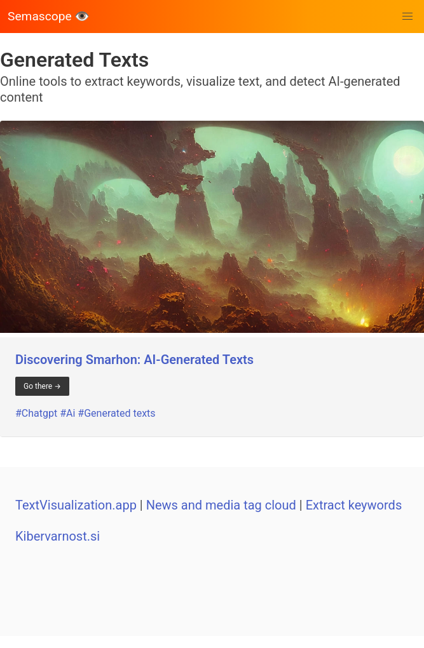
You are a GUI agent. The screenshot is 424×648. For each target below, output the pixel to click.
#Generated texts (116, 413)
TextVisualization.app (76, 505)
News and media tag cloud (221, 505)
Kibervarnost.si (57, 536)
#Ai (67, 413)
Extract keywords (354, 505)
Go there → (42, 386)
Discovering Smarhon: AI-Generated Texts (134, 359)
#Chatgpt (36, 413)
